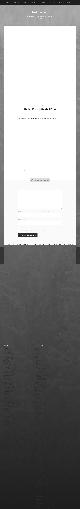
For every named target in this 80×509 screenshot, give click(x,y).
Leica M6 (37, 402)
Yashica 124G (39, 482)
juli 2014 (7, 388)
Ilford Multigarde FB (41, 374)
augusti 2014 (8, 387)
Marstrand (38, 408)
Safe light (38, 451)
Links (43, 2)
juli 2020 (7, 290)
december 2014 (9, 381)
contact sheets (40, 316)
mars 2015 (7, 377)
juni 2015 (7, 373)
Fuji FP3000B (39, 354)
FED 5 (37, 339)
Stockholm (38, 463)
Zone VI (37, 485)
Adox (36, 288)
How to (37, 369)
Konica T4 (38, 392)
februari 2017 (8, 346)
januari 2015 (8, 380)
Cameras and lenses (41, 305)
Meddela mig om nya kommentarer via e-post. (34, 227)
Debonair (38, 324)
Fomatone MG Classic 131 (43, 347)
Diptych (37, 329)
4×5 (36, 280)
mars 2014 (7, 393)
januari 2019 (8, 314)
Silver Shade (39, 455)
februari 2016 (8, 362)
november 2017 (9, 333)
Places (37, 432)
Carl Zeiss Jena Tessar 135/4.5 (44, 309)
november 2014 (9, 382)
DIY (36, 331)
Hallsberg (38, 366)
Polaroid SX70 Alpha (41, 440)
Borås (36, 303)
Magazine (38, 404)
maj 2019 (7, 309)
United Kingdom (40, 476)
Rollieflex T (38, 449)
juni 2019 (7, 307)
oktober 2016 (8, 351)
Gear (36, 355)
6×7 (36, 286)
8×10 (36, 287)
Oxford (37, 423)
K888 (36, 385)
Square (37, 461)
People (37, 427)
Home (8, 2)
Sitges (37, 456)
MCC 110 (37, 410)
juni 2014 (7, 389)
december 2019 (9, 299)
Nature (37, 414)
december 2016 (9, 348)
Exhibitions (38, 337)
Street (37, 464)
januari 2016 (8, 363)
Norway (37, 422)
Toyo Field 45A (39, 474)
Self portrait (39, 453)
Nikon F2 (38, 417)
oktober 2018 (8, 318)
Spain (36, 460)
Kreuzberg (38, 395)
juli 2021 (7, 277)
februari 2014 (8, 395)
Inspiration (38, 380)
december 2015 (9, 365)
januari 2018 (8, 331)
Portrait (37, 441)
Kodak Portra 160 (40, 387)
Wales (37, 481)
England (37, 336)
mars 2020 (7, 295)
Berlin (37, 299)
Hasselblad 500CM (41, 367)
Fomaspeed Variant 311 (42, 346)
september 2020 (9, 287)
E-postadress (46, 211)
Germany (38, 357)
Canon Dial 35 (39, 306)
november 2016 (9, 350)
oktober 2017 (8, 335)
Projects (33, 2)
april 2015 (7, 376)
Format (37, 348)
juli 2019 (7, 306)
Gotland (37, 359)
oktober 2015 (8, 367)
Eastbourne (39, 333)
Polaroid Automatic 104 (42, 437)
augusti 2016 (8, 354)
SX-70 (37, 468)
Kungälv (37, 396)
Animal (37, 292)
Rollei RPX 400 (40, 445)
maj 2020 (7, 292)
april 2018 (7, 327)
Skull (36, 457)
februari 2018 (8, 329)
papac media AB (64, 2)
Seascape (38, 452)
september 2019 (9, 303)
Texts (25, 2)
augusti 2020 (8, 288)
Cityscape (38, 312)
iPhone (37, 384)
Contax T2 (38, 317)
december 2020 (9, 283)
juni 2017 (7, 340)
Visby (36, 478)
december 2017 (9, 332)
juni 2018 (7, 324)
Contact (52, 2)
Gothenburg (39, 358)
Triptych (37, 475)
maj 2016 (7, 358)
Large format (39, 400)
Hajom (37, 363)
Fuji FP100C (39, 352)
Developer (38, 327)
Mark (36, 407)
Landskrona (39, 399)
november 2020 (9, 284)
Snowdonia (38, 459)
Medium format (40, 411)
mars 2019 (7, 312)
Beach (37, 297)
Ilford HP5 (38, 373)
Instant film (38, 381)
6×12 (36, 282)
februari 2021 (8, 280)
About (16, 2)
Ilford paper (39, 376)
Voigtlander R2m (40, 479)
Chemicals (38, 310)
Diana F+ (37, 328)
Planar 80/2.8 (39, 433)
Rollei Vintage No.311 (41, 446)
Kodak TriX (38, 391)
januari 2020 (8, 298)
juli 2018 (7, 322)
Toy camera (38, 472)
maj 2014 (7, 391)
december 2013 (9, 397)
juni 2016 (7, 357)
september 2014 (9, 385)
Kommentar (22, 189)
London (37, 403)
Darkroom (38, 321)
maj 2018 (7, 325)
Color (36, 313)
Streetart (38, 466)
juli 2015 (6, 372)
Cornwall (38, 320)
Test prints (38, 470)
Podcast (37, 436)
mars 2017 (7, 344)
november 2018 (9, 317)
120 (36, 277)
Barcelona (38, 295)
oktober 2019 (8, 302)
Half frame (38, 365)
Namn (20, 211)
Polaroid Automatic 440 (43, 438)
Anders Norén (43, 503)
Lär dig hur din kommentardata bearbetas (60, 244)
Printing (37, 442)
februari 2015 (8, 378)
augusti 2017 (8, 337)
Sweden (37, 467)
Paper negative (40, 426)
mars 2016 (7, 361)
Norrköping (38, 421)
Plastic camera (39, 434)
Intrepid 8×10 (39, 382)
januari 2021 (8, 282)
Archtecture (39, 294)
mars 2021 (7, 279)
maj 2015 (7, 374)
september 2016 (9, 352)
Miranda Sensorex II (41, 412)
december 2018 (9, 316)
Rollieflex (38, 448)
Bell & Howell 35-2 (41, 298)
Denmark (38, 325)
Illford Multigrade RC (42, 377)
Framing (37, 350)
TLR (36, 471)
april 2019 (7, 310)
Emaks (37, 335)
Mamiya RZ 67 (39, 406)
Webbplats (22, 219)
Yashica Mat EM (40, 483)
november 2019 (9, 301)
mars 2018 (7, 328)
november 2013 (9, 399)
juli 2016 (6, 355)
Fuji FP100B (39, 351)
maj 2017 (7, 342)
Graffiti (37, 361)
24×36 (37, 279)
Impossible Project (41, 378)
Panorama (38, 425)
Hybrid (37, 370)
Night (36, 415)
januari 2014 (8, 396)
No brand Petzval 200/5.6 (43, 418)
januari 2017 (8, 347)
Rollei (36, 444)
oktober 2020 (8, 286)
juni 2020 (7, 291)
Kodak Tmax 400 (40, 389)
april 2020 (7, 294)
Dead (36, 322)
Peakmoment (40, 12)
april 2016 (7, 359)
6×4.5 (36, 283)
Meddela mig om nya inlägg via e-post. (32, 230)
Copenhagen (39, 318)
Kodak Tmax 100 (40, 388)
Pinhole (37, 430)
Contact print (39, 314)
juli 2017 (7, 339)
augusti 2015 (8, 370)
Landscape (38, 397)
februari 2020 (8, 297)
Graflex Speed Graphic (42, 362)
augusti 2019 (8, 305)
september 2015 (9, 369)
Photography (23, 170)
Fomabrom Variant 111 (42, 343)
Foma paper (39, 342)
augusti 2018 (8, 321)
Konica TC (38, 393)
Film (36, 340)
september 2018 (9, 320)
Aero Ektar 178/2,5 (41, 290)
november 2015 (9, 366)
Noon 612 (38, 419)
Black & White (39, 301)
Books (37, 302)
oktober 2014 (8, 384)
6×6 (36, 284)
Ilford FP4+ (38, 372)
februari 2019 (8, 313)
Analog (37, 291)
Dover (37, 332)
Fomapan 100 (39, 344)
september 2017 (9, 336)
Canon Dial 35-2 (40, 307)
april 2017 (7, 343)
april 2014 (7, 392)
